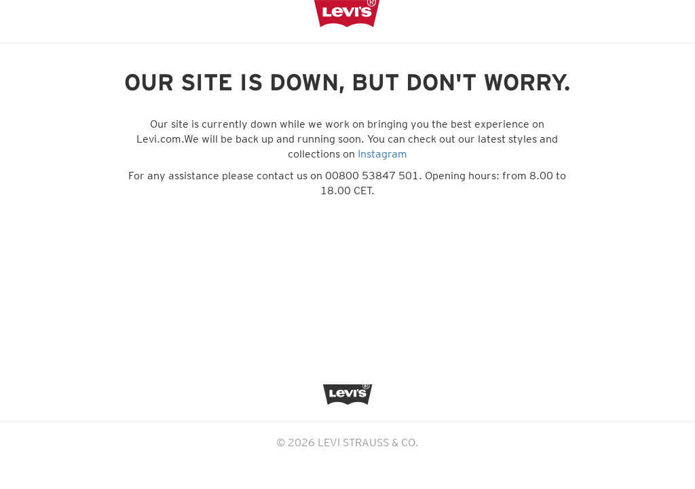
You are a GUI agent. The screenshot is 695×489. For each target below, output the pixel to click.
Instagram (382, 153)
